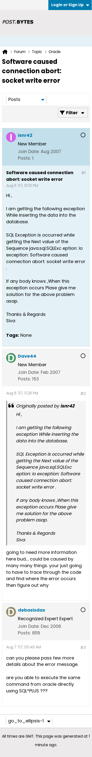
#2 (83, 393)
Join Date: (28, 151)
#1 (83, 172)
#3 (83, 647)
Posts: (24, 158)
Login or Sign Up (70, 4)
